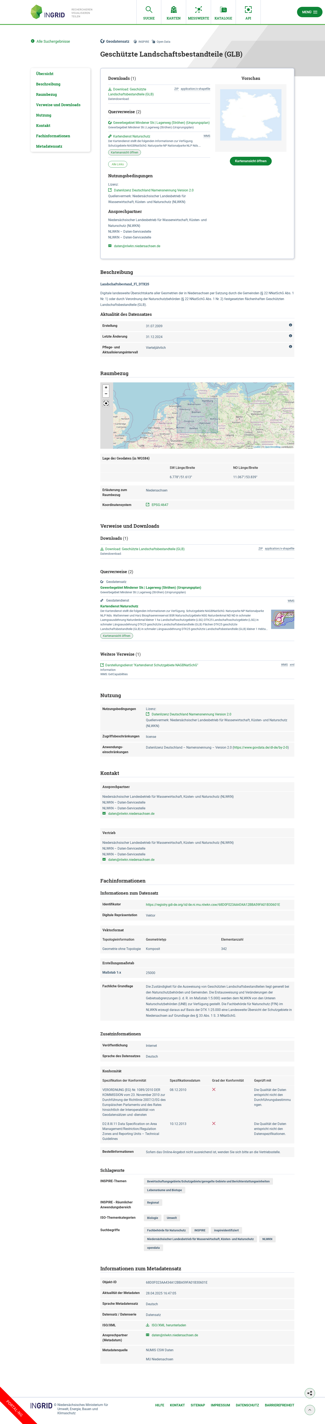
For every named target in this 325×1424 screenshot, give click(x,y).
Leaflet (257, 447)
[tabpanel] (60, 110)
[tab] (60, 73)
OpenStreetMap (273, 447)
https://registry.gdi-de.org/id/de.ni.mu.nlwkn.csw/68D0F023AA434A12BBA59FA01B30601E (213, 905)
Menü (309, 12)
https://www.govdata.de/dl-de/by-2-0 (261, 747)
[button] (106, 388)
